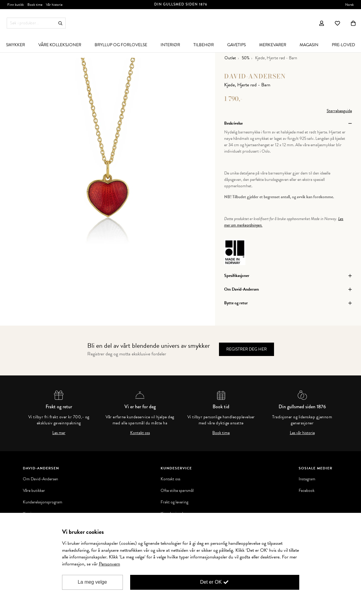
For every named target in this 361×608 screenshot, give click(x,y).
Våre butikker (34, 491)
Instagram (307, 479)
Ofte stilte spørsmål (177, 491)
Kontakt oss (140, 433)
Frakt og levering (174, 502)
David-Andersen (255, 76)
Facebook (306, 491)
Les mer (58, 433)
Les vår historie (302, 433)
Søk (60, 23)
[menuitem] (60, 44)
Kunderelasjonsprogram (42, 502)
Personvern (109, 564)
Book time (221, 433)
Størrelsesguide (339, 111)
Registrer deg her (246, 349)
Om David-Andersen (40, 479)
